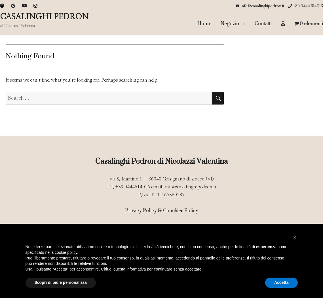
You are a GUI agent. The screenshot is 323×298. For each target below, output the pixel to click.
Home (204, 24)
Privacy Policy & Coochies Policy (161, 211)
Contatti (263, 24)
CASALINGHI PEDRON (44, 17)
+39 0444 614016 (305, 6)
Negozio (230, 24)
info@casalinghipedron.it (260, 6)
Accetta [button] (281, 282)
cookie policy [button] (66, 252)
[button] (294, 237)
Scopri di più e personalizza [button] (61, 282)
